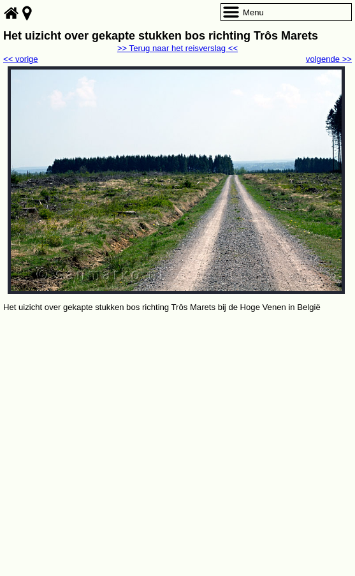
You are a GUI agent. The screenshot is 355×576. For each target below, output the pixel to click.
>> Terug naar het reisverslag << (177, 48)
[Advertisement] (177, 410)
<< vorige (20, 59)
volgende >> (329, 59)
